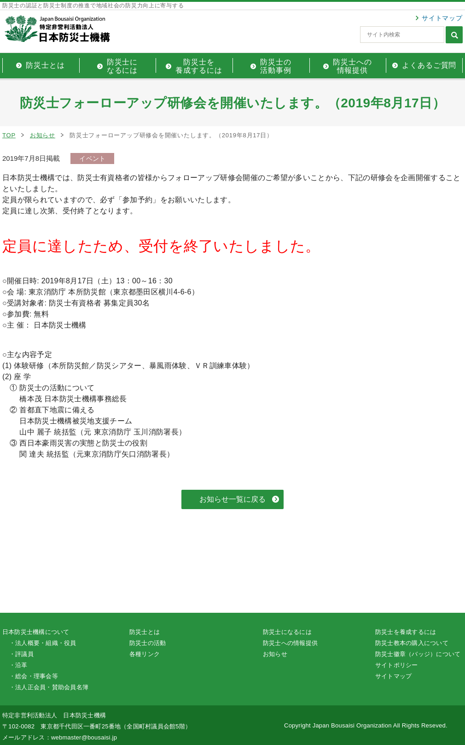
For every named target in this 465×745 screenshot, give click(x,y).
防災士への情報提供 (290, 642)
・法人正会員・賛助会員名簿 (48, 687)
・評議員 (21, 654)
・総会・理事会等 (33, 676)
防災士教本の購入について (411, 642)
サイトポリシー (396, 665)
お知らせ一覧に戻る (232, 499)
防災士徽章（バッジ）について (417, 654)
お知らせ (42, 135)
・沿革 (18, 665)
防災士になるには (287, 631)
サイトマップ (442, 18)
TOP (9, 135)
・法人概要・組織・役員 (42, 642)
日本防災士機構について (36, 631)
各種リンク (144, 654)
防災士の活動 (147, 642)
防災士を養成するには (405, 631)
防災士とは (144, 631)
